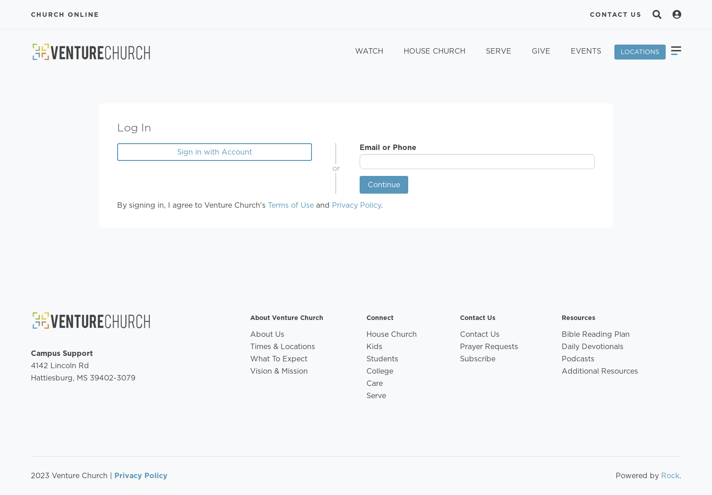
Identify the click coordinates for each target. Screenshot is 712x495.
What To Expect (278, 359)
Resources (578, 317)
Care (374, 383)
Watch (369, 51)
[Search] (657, 14)
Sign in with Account (214, 152)
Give (541, 51)
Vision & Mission (279, 371)
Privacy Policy (356, 205)
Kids (374, 346)
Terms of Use (291, 205)
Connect (380, 317)
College (379, 371)
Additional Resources (600, 371)
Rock (670, 475)
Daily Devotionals (592, 346)
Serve (498, 51)
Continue (384, 184)
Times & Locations (282, 346)
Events (586, 51)
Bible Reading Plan (596, 334)
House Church (434, 51)
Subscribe (477, 359)
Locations (640, 51)
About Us (267, 334)
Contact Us (616, 14)
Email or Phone (388, 147)
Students (382, 359)
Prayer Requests (489, 346)
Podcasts (578, 359)
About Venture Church (286, 317)
